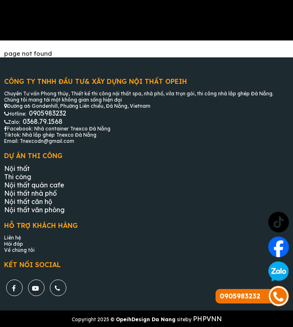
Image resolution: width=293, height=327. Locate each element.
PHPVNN (207, 319)
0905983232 (47, 113)
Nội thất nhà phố (30, 193)
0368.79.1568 (43, 121)
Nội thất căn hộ (28, 201)
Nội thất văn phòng (34, 210)
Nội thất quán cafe (34, 185)
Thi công (17, 177)
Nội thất (17, 168)
